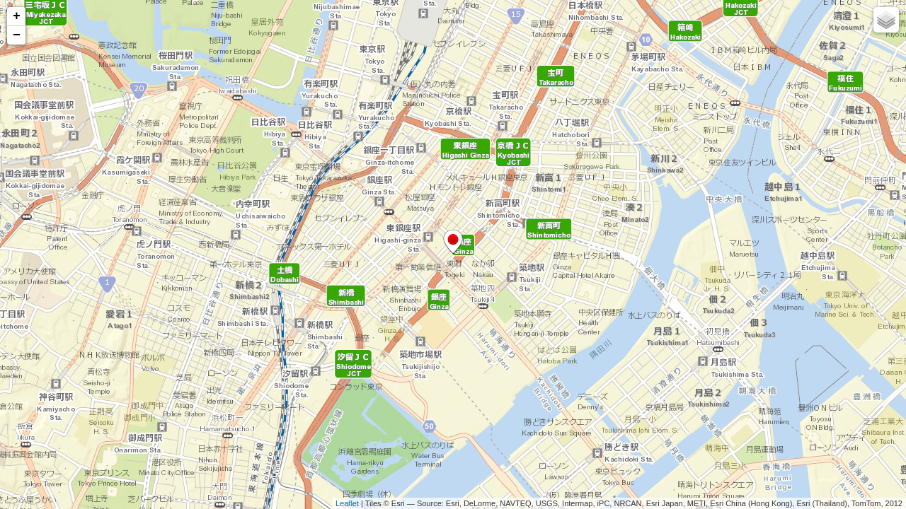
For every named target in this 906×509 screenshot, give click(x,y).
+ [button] (17, 16)
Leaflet (347, 503)
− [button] (17, 35)
